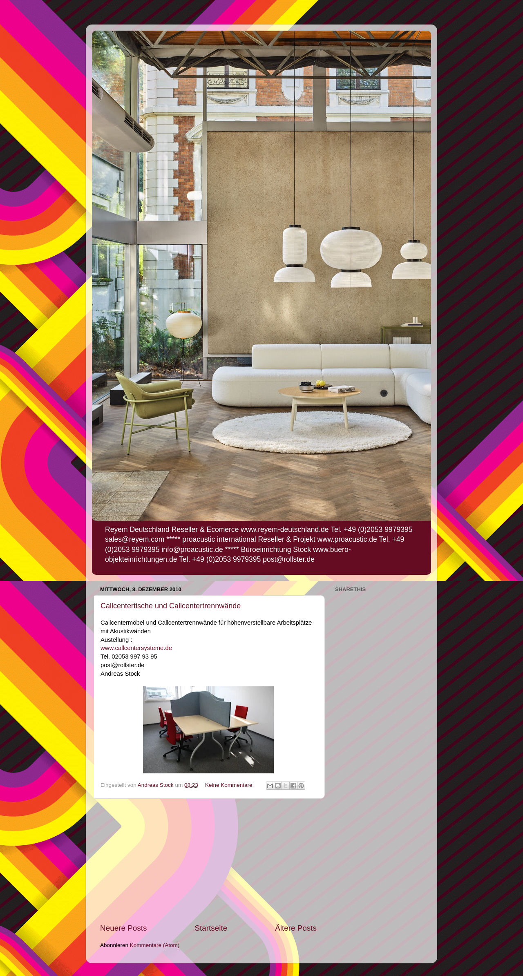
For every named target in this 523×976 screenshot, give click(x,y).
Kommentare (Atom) (155, 945)
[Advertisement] (208, 861)
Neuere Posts (123, 928)
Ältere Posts (296, 928)
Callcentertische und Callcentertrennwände (171, 606)
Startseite (210, 928)
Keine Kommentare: (230, 785)
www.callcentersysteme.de (137, 648)
